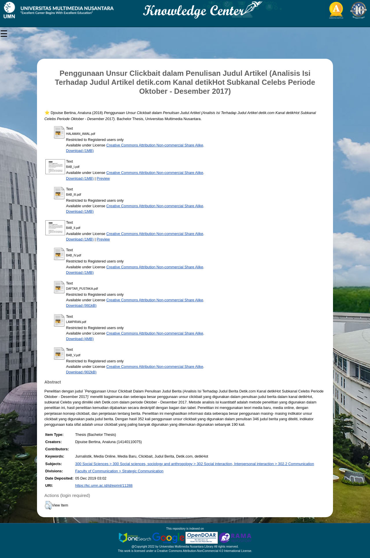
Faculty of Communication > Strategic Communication (119, 471)
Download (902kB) (81, 372)
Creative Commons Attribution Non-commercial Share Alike (154, 145)
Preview (103, 178)
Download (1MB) (80, 150)
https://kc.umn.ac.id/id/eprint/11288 (103, 485)
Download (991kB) (81, 305)
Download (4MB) (80, 339)
